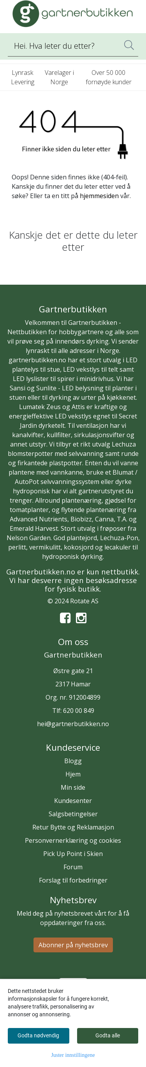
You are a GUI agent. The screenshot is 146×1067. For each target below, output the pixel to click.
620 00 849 (78, 710)
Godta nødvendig (38, 1035)
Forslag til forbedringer (73, 880)
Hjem (73, 774)
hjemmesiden (99, 195)
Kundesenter (73, 800)
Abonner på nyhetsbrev (73, 945)
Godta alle (107, 1035)
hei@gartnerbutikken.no (73, 724)
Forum (73, 867)
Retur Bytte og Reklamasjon (73, 827)
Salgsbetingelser (73, 814)
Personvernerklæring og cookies (73, 840)
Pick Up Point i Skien (73, 853)
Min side (73, 787)
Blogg (73, 761)
